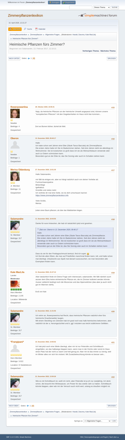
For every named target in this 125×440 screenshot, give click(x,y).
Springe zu (78, 421)
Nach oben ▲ (114, 437)
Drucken (112, 58)
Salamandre (16, 219)
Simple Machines (25, 437)
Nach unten (14, 58)
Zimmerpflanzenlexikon (25, 15)
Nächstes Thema (108, 51)
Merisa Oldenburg (20, 169)
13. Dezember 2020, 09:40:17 (45, 138)
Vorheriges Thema (91, 51)
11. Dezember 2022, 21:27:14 (45, 272)
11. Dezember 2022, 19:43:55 (45, 219)
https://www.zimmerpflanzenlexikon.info (52, 195)
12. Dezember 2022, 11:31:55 (45, 311)
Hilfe (81, 437)
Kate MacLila (90, 35)
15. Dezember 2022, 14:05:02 (45, 342)
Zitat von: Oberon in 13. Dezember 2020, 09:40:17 (58, 230)
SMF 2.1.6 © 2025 (12, 437)
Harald (74, 35)
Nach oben (13, 406)
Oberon (14, 138)
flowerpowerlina (19, 107)
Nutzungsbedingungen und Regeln (96, 437)
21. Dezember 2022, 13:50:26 (45, 376)
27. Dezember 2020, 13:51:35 (45, 169)
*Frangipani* (17, 342)
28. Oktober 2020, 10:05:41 (44, 107)
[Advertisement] (62, 82)
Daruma (81, 35)
